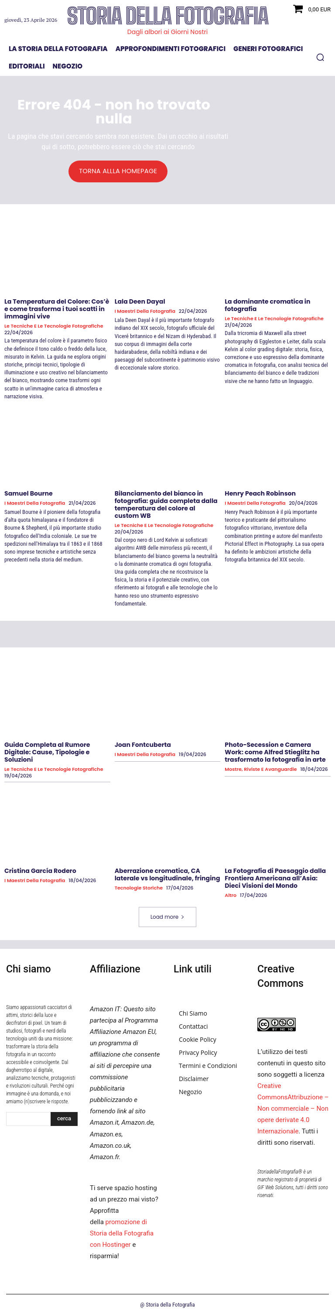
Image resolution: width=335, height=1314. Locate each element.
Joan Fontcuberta (143, 743)
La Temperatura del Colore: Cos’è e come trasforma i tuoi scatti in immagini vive (56, 309)
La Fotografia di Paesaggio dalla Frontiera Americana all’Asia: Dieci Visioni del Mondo (275, 877)
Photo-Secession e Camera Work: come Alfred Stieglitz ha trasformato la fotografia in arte (277, 751)
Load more (167, 915)
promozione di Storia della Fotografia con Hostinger (122, 1232)
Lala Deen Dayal (140, 301)
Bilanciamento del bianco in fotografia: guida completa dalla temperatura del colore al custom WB (167, 504)
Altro (230, 894)
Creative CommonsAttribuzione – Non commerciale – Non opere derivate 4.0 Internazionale (293, 1107)
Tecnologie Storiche (139, 887)
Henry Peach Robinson (260, 493)
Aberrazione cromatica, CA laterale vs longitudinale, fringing (167, 874)
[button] (320, 57)
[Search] (64, 1118)
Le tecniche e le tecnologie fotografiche (53, 325)
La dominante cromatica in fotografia (267, 305)
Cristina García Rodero (39, 870)
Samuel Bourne (28, 493)
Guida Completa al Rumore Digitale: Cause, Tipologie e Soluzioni (46, 751)
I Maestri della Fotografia (145, 311)
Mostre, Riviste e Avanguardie (261, 768)
